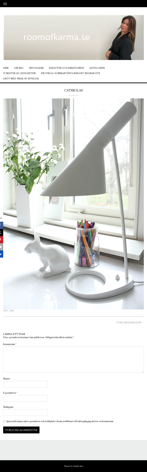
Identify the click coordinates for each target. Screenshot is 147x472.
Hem (6, 68)
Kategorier (97, 68)
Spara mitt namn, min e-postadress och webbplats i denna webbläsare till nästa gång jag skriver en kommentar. (60, 421)
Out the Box (78, 466)
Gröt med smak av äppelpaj (21, 78)
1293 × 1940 (8, 310)
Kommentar (10, 344)
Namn (7, 378)
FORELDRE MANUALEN (130, 322)
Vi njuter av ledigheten (19, 73)
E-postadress (10, 392)
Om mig (19, 68)
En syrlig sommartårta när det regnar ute (70, 73)
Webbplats (8, 407)
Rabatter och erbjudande (66, 68)
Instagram (36, 68)
